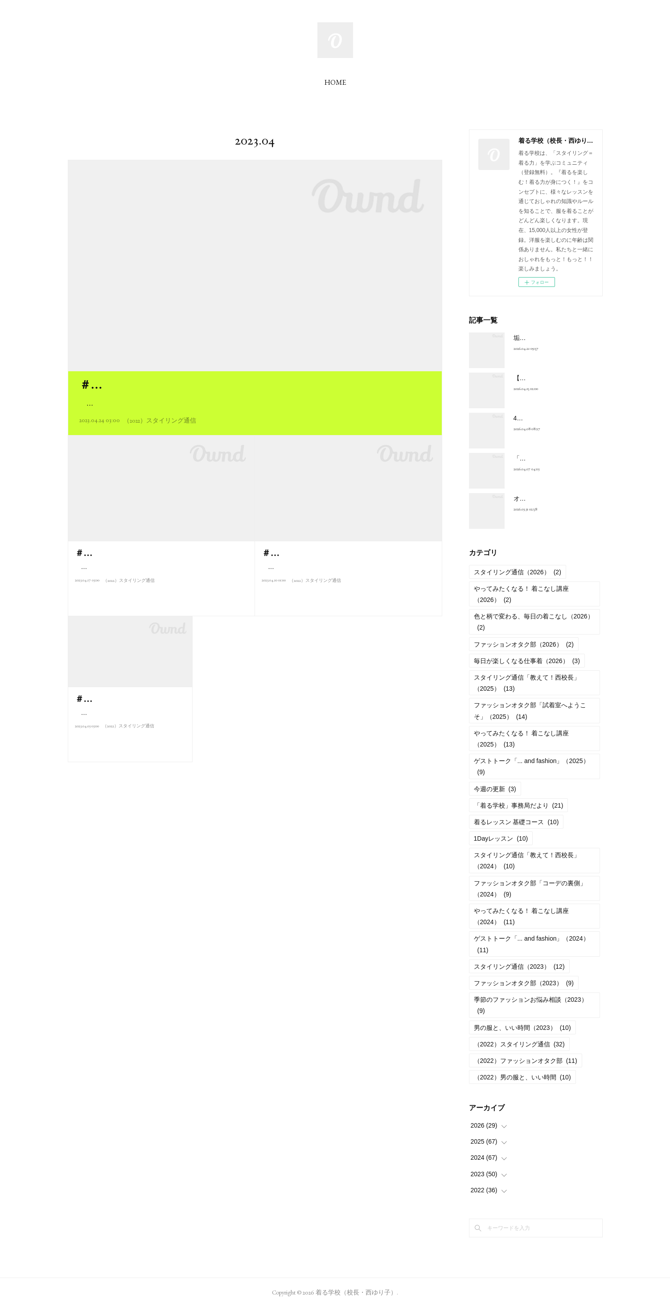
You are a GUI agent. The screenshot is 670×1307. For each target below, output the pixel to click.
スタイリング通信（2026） (517, 572)
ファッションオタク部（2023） (524, 983)
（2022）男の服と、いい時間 (522, 1077)
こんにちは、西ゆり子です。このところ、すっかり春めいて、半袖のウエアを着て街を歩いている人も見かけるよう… (159, 586)
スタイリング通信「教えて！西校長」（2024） (527, 860)
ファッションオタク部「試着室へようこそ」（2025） (530, 710)
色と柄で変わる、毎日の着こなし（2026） (534, 622)
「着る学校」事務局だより (518, 805)
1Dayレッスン (501, 838)
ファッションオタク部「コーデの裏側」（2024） (530, 889)
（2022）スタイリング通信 (159, 420)
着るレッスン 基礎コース (516, 822)
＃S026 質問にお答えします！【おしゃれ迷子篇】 (209, 384)
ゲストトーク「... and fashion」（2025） (531, 766)
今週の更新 (495, 788)
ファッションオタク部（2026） (524, 644)
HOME (335, 82)
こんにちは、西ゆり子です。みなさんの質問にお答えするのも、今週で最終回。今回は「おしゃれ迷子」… (254, 403)
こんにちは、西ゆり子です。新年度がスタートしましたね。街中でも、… (128, 732)
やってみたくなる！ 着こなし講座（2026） (521, 594)
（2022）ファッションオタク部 (525, 1060)
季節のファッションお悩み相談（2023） (531, 1005)
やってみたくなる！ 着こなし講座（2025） (521, 739)
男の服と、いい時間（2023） (522, 1027)
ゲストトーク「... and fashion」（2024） (531, 944)
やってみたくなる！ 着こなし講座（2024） (521, 916)
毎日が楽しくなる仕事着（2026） (527, 660)
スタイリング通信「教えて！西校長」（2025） (527, 683)
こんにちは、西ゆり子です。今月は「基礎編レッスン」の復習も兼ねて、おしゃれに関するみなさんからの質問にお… (346, 586)
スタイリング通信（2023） (519, 966)
